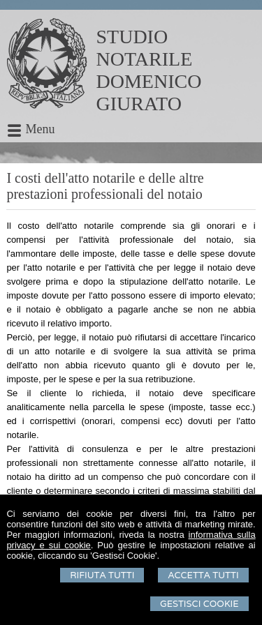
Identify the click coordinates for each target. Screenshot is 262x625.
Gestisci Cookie (199, 604)
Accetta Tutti (203, 575)
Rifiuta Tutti (102, 575)
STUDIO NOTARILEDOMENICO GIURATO (149, 70)
